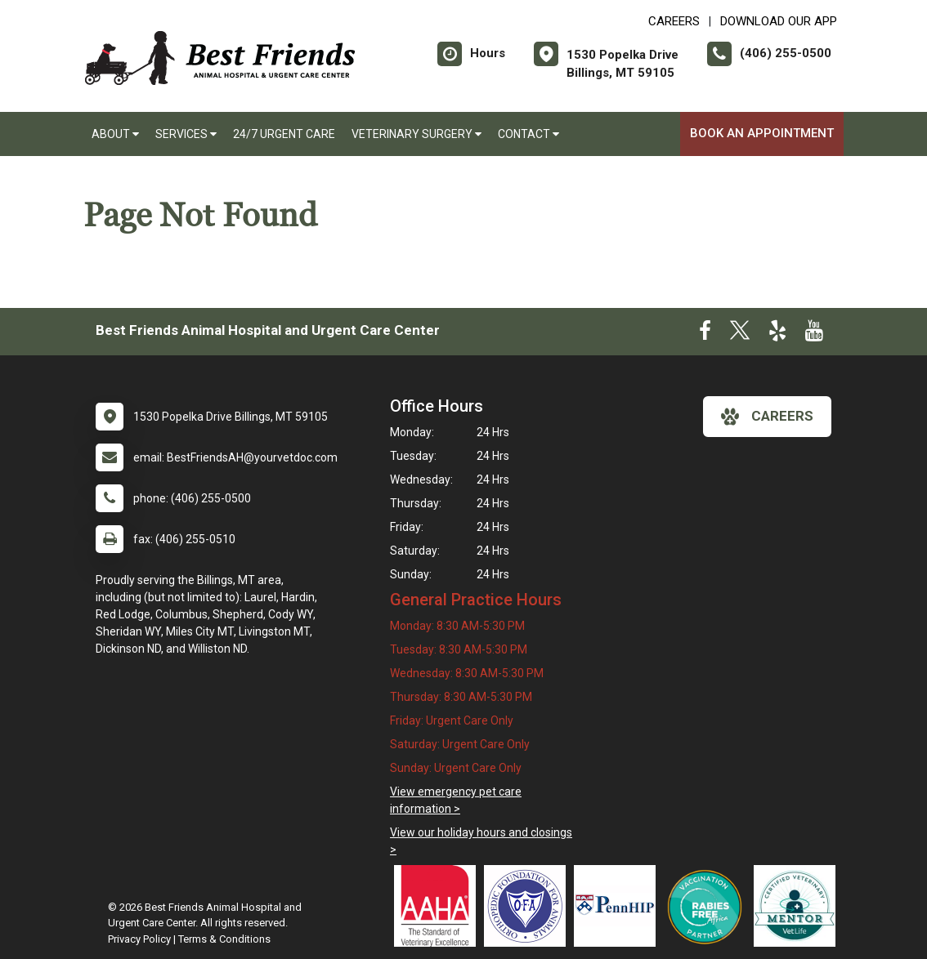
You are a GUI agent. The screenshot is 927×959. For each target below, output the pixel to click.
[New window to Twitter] (740, 334)
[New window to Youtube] (814, 334)
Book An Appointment (762, 133)
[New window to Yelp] (777, 334)
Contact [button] (528, 134)
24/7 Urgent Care (284, 134)
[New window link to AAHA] (439, 906)
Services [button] (186, 134)
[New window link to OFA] (529, 906)
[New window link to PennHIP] (619, 906)
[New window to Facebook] (705, 334)
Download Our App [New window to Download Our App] (778, 21)
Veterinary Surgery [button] (416, 134)
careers (767, 417)
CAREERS (674, 21)
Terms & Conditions (224, 939)
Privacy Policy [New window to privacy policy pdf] (139, 939)
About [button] (115, 134)
